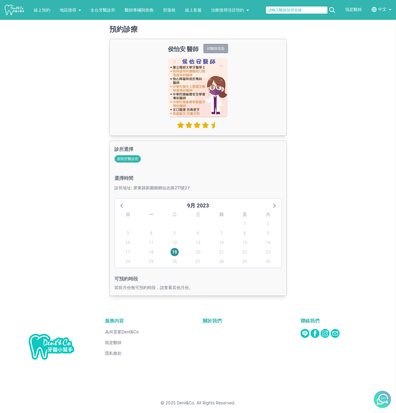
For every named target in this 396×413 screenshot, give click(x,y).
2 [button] (268, 223)
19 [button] (174, 252)
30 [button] (268, 261)
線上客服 (193, 9)
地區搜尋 (70, 9)
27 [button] (198, 261)
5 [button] (174, 233)
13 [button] (198, 242)
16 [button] (268, 242)
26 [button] (174, 261)
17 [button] (128, 252)
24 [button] (128, 261)
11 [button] (151, 242)
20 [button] (198, 252)
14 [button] (221, 242)
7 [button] (221, 233)
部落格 (169, 9)
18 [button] (151, 252)
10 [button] (128, 242)
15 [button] (244, 242)
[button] (122, 205)
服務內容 (114, 321)
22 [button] (244, 252)
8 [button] (245, 233)
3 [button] (128, 233)
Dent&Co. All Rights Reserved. (206, 402)
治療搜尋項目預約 (230, 9)
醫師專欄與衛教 (139, 9)
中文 (382, 9)
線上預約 (42, 9)
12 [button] (174, 242)
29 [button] (244, 261)
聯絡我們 (310, 321)
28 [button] (221, 261)
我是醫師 (353, 9)
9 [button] (268, 233)
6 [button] (198, 233)
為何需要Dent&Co (122, 331)
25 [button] (151, 261)
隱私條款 (113, 353)
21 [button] (221, 252)
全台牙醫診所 (102, 9)
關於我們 (212, 321)
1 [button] (245, 223)
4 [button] (151, 233)
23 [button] (268, 252)
